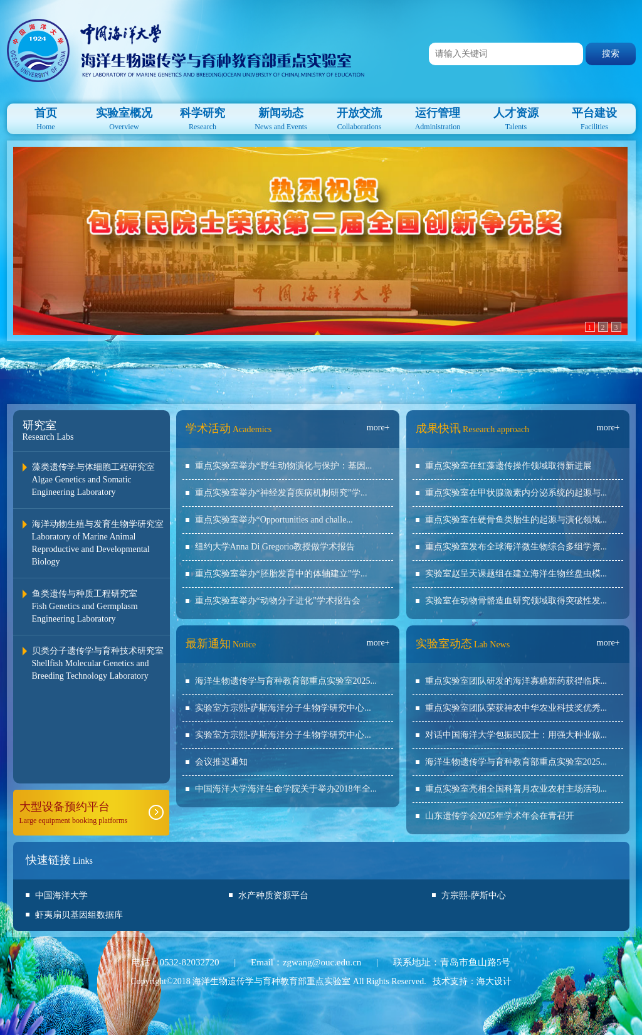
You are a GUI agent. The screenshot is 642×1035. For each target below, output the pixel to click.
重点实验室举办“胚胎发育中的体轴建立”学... (281, 573)
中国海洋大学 (61, 895)
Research (203, 117)
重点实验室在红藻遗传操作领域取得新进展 (508, 465)
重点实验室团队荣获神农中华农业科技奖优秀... (516, 708)
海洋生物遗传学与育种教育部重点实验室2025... (286, 681)
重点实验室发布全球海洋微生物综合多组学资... (516, 546)
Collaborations (359, 117)
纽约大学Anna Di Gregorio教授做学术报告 (275, 546)
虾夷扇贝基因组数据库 (79, 915)
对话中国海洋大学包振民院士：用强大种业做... (516, 735)
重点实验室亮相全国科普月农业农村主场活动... (516, 789)
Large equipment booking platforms (91, 812)
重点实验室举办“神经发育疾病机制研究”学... (281, 492)
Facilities (594, 117)
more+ (378, 427)
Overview (124, 117)
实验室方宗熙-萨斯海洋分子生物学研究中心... (283, 708)
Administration (438, 117)
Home (46, 117)
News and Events (281, 117)
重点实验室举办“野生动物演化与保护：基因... (283, 465)
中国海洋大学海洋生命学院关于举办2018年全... (286, 789)
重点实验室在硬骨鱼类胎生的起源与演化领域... (516, 519)
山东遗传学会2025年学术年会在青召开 (499, 815)
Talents (516, 117)
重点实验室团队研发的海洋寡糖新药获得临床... (516, 681)
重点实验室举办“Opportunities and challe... (274, 519)
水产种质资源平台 (273, 895)
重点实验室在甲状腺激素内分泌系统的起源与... (516, 492)
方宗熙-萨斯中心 (473, 895)
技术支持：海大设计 (472, 981)
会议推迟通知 (221, 762)
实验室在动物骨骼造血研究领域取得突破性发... (516, 600)
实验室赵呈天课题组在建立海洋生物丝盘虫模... (516, 573)
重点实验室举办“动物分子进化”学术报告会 (277, 600)
